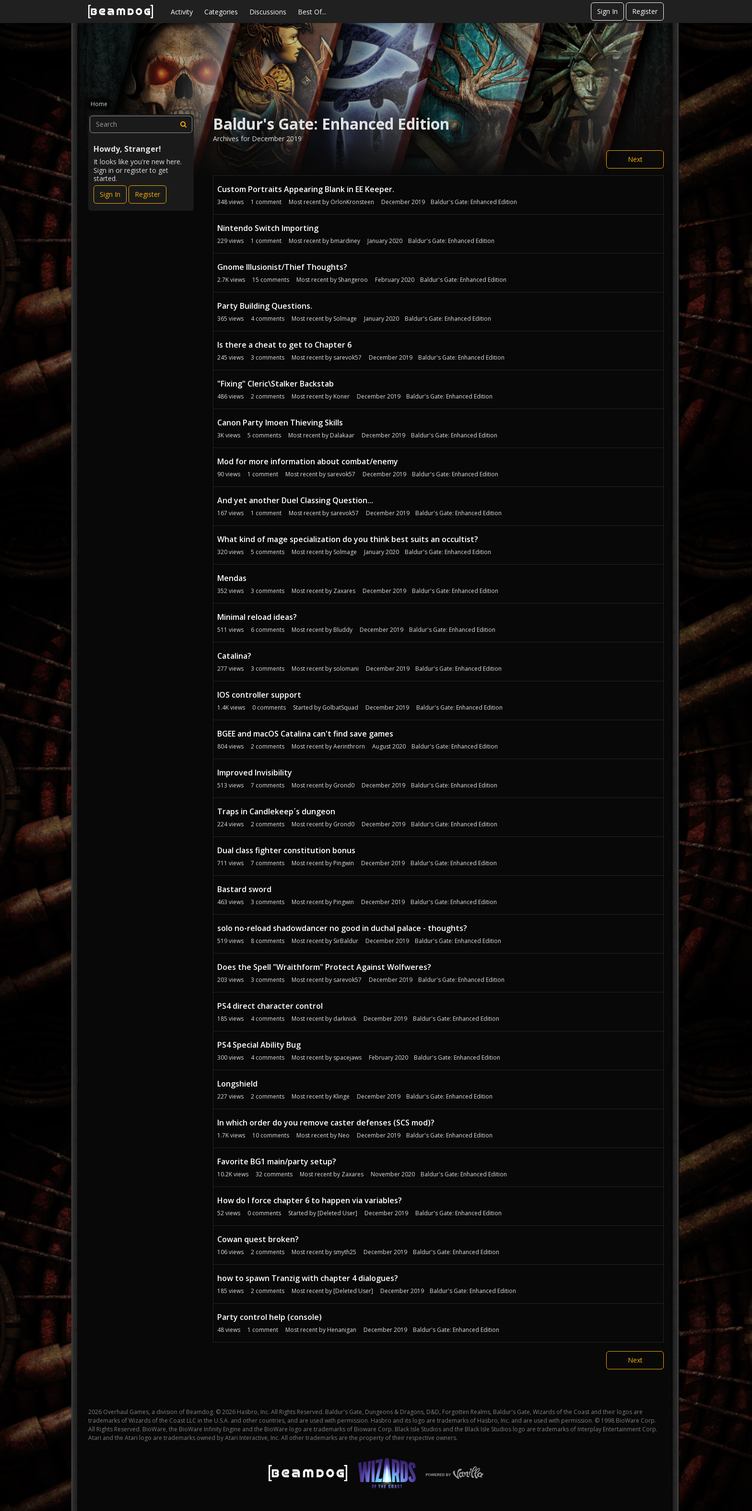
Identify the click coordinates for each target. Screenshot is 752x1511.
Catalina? (234, 656)
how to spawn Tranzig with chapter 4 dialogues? (307, 1278)
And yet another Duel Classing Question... (295, 500)
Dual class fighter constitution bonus (286, 850)
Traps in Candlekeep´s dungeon (276, 811)
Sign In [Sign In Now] (110, 194)
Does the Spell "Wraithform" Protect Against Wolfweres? (324, 967)
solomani (346, 669)
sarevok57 (347, 357)
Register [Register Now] (147, 194)
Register (645, 11)
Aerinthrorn (349, 746)
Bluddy (342, 630)
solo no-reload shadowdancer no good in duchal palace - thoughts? (342, 928)
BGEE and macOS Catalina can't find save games (305, 733)
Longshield (237, 1083)
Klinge (341, 1096)
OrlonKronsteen (352, 202)
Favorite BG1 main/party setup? (276, 1161)
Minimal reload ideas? (257, 617)
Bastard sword (244, 889)
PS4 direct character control (270, 1006)
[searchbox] (141, 124)
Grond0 (343, 785)
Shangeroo (353, 280)
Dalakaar (342, 435)
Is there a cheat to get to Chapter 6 (284, 344)
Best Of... (312, 11)
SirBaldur (345, 941)
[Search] (183, 124)
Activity (182, 11)
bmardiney (345, 241)
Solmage (345, 318)
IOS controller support (259, 694)
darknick (344, 1019)
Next (635, 159)
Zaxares (344, 591)
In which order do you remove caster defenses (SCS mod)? (326, 1122)
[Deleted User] (337, 1213)
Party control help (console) (269, 1317)
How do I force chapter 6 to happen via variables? (309, 1200)
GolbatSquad (340, 707)
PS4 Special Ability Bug (259, 1045)
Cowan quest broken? (258, 1239)
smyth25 (344, 1252)
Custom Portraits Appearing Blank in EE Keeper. (305, 189)
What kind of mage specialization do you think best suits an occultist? (347, 539)
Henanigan (341, 1330)
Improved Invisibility (254, 772)
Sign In (607, 11)
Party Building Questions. (264, 306)
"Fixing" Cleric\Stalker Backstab (275, 383)
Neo (344, 1135)
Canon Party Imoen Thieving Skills (280, 422)
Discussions (267, 11)
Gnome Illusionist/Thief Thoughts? (282, 267)
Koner (341, 396)
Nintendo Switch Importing (267, 228)
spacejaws (347, 1057)
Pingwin (343, 863)
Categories (221, 11)
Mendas (232, 578)
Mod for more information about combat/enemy (307, 461)
